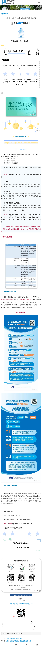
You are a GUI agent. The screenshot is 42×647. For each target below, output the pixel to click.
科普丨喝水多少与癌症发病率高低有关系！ (21, 604)
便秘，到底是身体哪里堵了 (14, 639)
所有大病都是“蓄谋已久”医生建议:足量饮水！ (19, 641)
